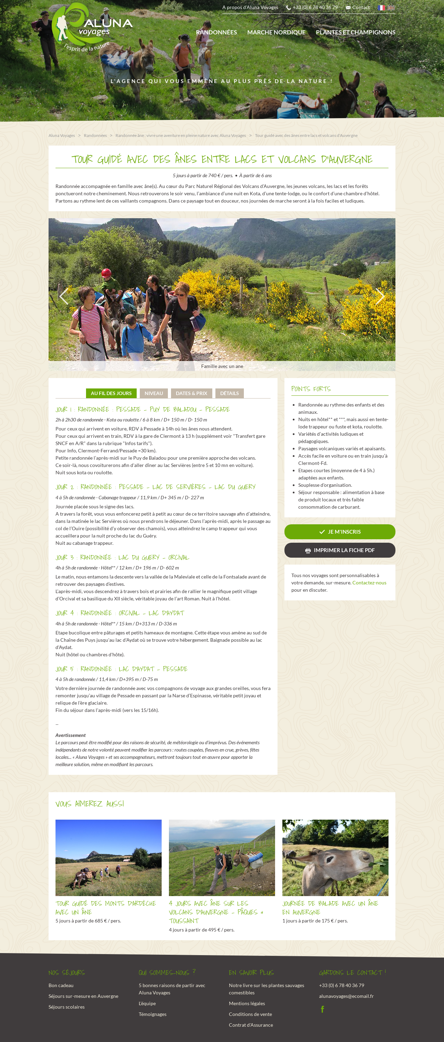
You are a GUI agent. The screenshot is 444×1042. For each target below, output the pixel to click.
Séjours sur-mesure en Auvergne (83, 996)
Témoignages (152, 1014)
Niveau (154, 392)
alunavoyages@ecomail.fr (346, 996)
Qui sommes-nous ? (167, 972)
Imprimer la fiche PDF (344, 550)
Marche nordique (276, 32)
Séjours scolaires (67, 1006)
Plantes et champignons (355, 32)
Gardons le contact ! (352, 972)
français (382, 9)
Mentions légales (247, 1003)
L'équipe (147, 1003)
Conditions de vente (250, 1014)
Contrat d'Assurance (251, 1024)
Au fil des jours (111, 392)
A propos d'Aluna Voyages (250, 7)
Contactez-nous (369, 582)
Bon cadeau (61, 985)
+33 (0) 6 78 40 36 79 (315, 7)
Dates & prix (191, 392)
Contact (361, 7)
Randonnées (216, 32)
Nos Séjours (67, 972)
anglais (391, 9)
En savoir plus (251, 972)
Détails (229, 392)
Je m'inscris (344, 531)
